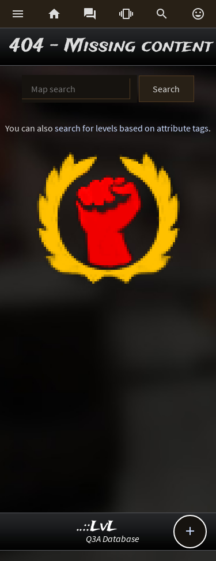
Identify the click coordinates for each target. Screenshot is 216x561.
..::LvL (97, 527)
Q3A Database (112, 538)
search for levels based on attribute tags (132, 128)
